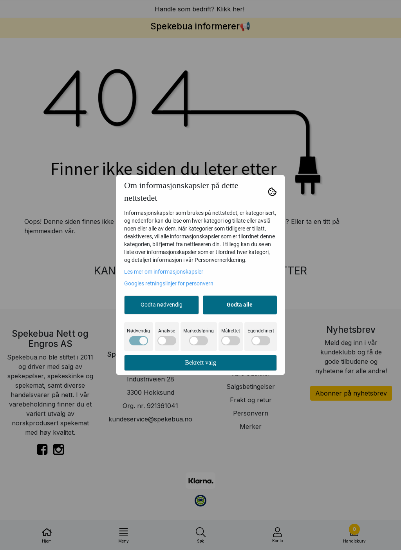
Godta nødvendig (161, 304)
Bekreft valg (200, 362)
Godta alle (240, 304)
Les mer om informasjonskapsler (163, 272)
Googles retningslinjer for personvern (168, 283)
